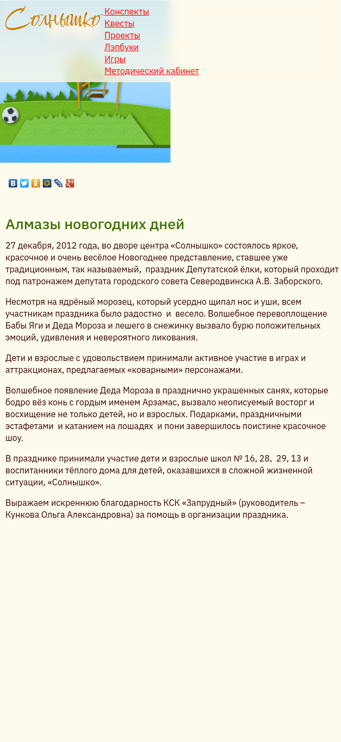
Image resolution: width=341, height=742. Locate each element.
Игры (115, 59)
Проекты (122, 35)
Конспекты (126, 11)
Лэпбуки (121, 47)
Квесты (119, 23)
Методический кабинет (151, 70)
